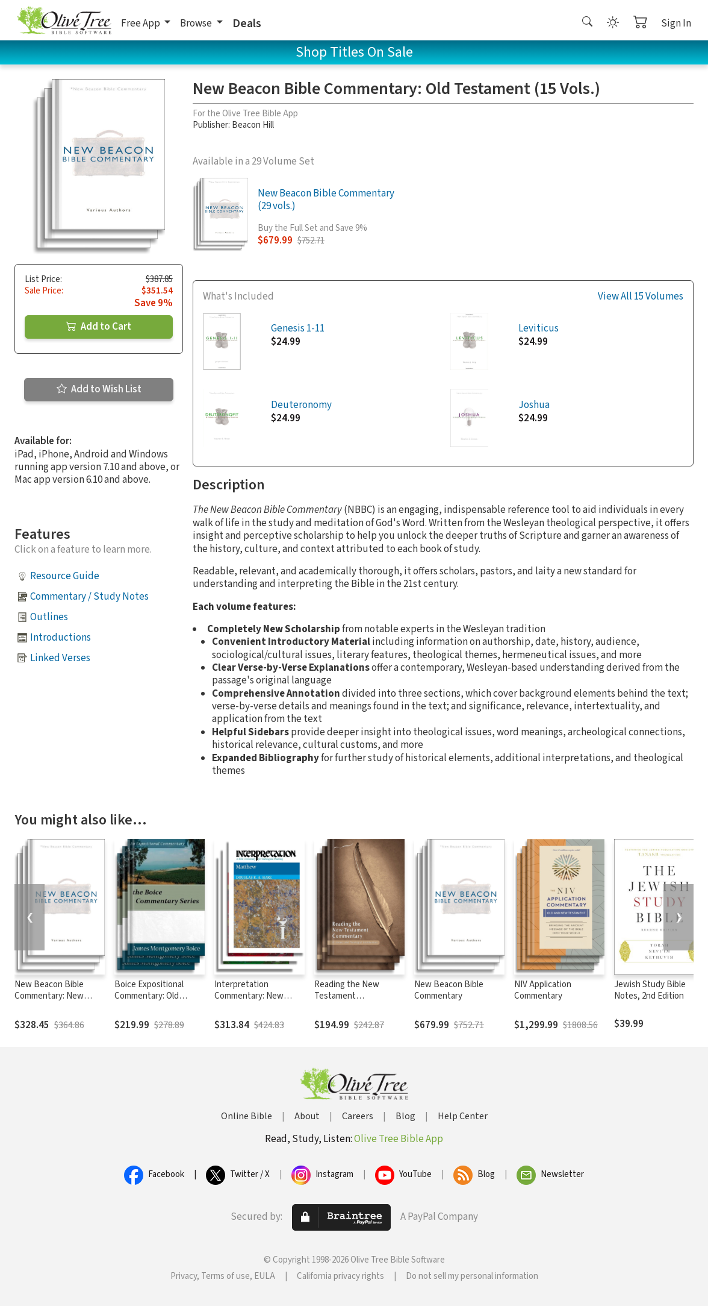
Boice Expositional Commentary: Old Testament (149, 996)
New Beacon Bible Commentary (448, 990)
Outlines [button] (49, 617)
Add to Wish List (99, 389)
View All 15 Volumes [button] (640, 296)
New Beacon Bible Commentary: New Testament (49, 996)
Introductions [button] (60, 637)
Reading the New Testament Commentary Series (351, 996)
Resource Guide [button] (64, 576)
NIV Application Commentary (542, 990)
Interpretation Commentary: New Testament (249, 996)
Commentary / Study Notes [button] (89, 596)
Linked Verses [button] (60, 658)
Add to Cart (98, 326)
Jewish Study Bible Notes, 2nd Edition (650, 990)
